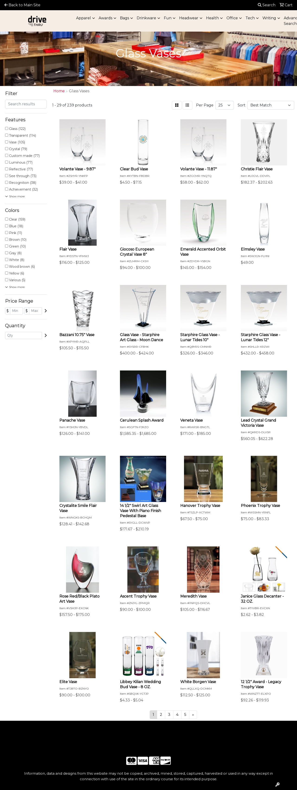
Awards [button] (105, 18)
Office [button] (232, 18)
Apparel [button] (83, 18)
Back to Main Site (22, 5)
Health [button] (212, 18)
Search (266, 5)
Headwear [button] (188, 18)
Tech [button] (250, 18)
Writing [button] (269, 18)
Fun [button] (167, 18)
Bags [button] (124, 18)
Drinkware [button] (146, 18)
